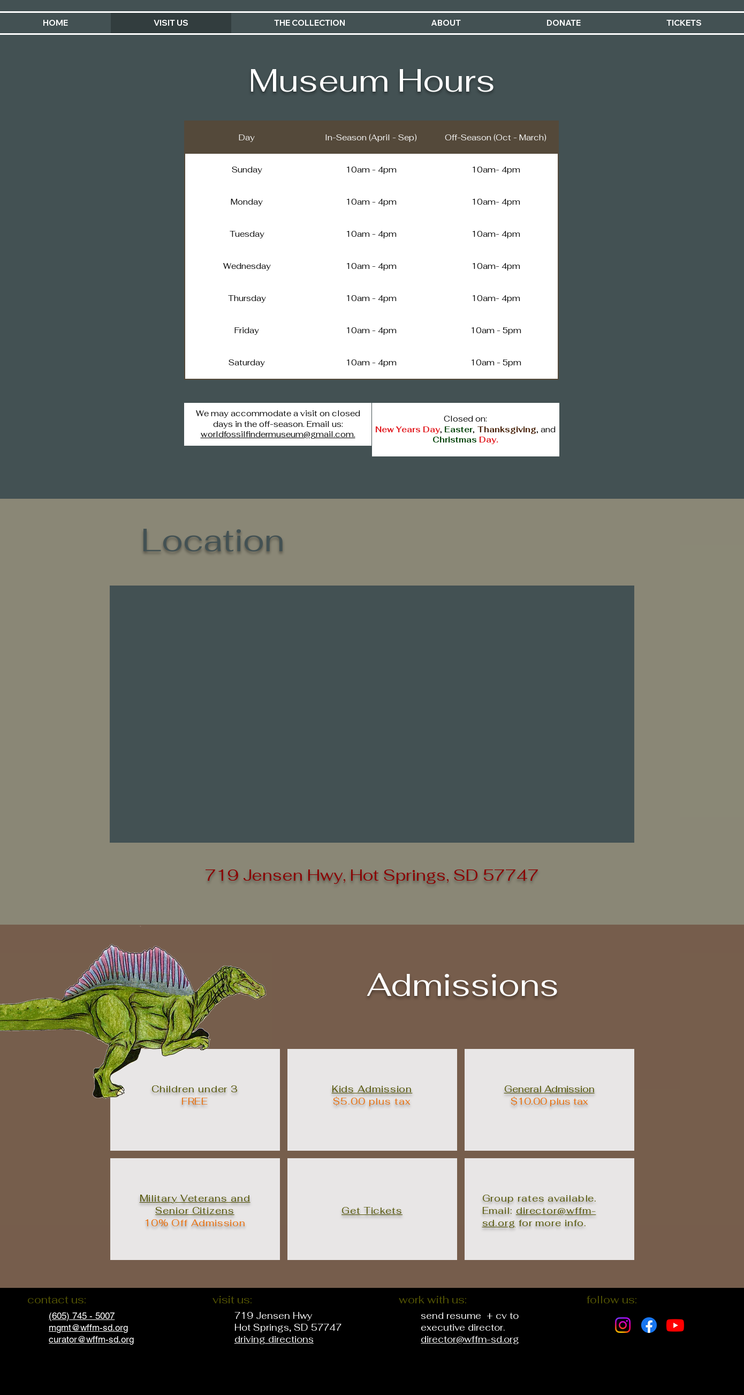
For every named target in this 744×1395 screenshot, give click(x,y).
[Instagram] (622, 1325)
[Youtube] (675, 1325)
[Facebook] (649, 1325)
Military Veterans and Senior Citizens (195, 1204)
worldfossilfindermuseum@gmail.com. (278, 434)
